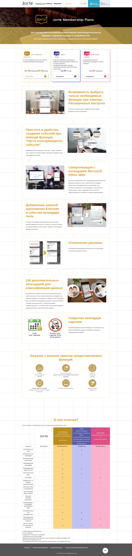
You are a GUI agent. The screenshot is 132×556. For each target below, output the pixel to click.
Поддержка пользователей (94, 3)
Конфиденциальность (57, 547)
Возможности (48, 3)
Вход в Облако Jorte (105, 3)
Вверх (105, 550)
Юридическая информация (40, 547)
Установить (57, 3)
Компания (27, 547)
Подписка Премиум (68, 3)
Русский (83, 3)
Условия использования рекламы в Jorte (76, 547)
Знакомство (40, 3)
